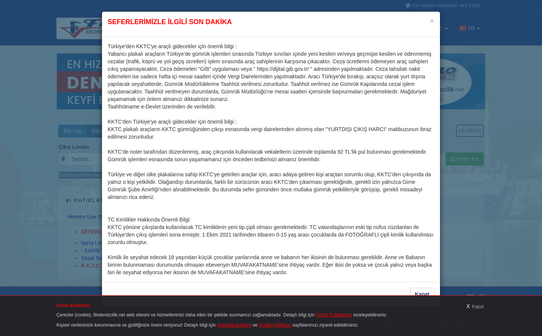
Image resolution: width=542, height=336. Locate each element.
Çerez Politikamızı (334, 315)
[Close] (432, 20)
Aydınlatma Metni (234, 325)
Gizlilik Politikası (275, 325)
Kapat (422, 294)
